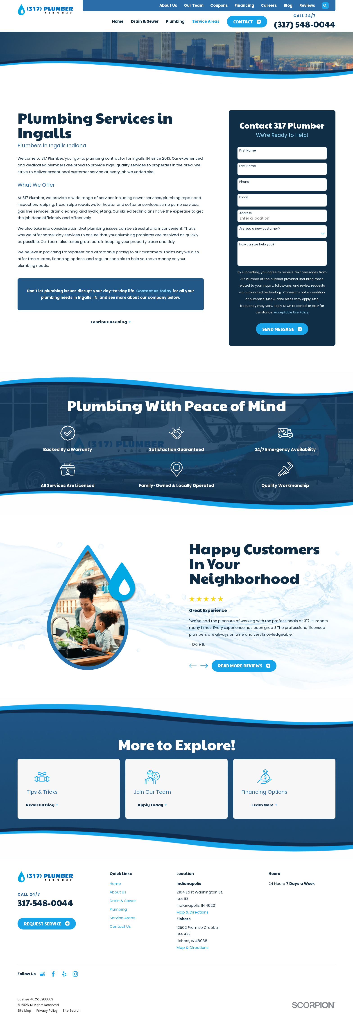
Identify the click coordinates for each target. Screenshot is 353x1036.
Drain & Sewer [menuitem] (145, 21)
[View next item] (210, 665)
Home (115, 883)
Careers (269, 5)
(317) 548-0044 (304, 24)
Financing (244, 5)
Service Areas (122, 917)
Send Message (282, 329)
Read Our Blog (49, 805)
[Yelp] (64, 974)
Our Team (194, 5)
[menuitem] (24, 1010)
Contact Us (120, 926)
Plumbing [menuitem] (175, 21)
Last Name (247, 166)
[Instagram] (75, 974)
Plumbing (118, 909)
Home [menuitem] (117, 21)
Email (243, 197)
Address (245, 213)
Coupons (219, 5)
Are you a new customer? (259, 229)
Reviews (307, 5)
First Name (247, 150)
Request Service (46, 924)
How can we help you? (256, 244)
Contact (247, 22)
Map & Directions (192, 912)
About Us (168, 5)
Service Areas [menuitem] (205, 21)
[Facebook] (53, 974)
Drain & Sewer (123, 900)
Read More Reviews (250, 666)
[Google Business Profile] (42, 974)
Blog (288, 5)
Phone (244, 182)
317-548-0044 (45, 902)
